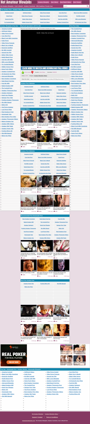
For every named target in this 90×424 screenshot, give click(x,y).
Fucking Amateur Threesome (10, 100)
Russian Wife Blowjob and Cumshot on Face (43, 208)
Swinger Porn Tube (7, 97)
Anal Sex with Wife (63, 19)
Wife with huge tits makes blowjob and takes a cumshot (60, 144)
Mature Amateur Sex (8, 121)
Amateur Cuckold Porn (62, 22)
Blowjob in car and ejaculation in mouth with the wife (44, 124)
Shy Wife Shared (6, 102)
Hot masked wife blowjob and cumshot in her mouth (28, 338)
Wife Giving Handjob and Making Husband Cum (59, 208)
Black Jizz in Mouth (45, 16)
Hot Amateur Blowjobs (37, 414)
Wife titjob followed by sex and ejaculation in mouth (44, 273)
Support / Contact (37, 417)
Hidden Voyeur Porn (27, 22)
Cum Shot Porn (63, 12)
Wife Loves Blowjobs (80, 19)
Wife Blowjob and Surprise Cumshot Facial (60, 124)
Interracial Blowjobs (7, 76)
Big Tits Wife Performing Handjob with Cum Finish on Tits (60, 255)
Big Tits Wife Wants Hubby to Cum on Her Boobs (44, 338)
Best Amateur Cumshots (9, 78)
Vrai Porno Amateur (7, 107)
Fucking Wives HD (7, 131)
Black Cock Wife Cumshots (80, 12)
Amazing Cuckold (9, 12)
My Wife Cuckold (80, 16)
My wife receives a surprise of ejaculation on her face (28, 189)
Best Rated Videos (65, 2)
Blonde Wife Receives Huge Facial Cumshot (60, 318)
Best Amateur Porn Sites (9, 116)
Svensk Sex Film (9, 19)
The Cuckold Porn (7, 88)
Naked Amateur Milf (7, 86)
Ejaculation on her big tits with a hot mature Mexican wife (28, 208)
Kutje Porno (9, 16)
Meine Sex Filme (6, 135)
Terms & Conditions (52, 417)
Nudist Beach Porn (45, 19)
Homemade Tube (7, 114)
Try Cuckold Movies (9, 22)
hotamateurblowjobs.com (28, 420)
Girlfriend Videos (27, 12)
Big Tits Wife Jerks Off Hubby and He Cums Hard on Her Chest (28, 125)
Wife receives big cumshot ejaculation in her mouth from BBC (60, 190)
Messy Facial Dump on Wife (28, 272)
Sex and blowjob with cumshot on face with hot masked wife (44, 254)
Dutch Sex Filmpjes (7, 95)
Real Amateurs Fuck (7, 112)
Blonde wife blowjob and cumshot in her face (59, 273)
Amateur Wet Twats (7, 126)
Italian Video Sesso (27, 19)
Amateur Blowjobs (43, 2)
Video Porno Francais (27, 16)
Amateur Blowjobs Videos (40, 75)
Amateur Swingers (7, 93)
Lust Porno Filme (7, 109)
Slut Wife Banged (7, 133)
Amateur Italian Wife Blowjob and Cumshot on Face (28, 318)
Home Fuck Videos (45, 22)
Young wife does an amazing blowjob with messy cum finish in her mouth (28, 255)
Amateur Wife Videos (8, 124)
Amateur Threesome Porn (9, 90)
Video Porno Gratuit (45, 12)
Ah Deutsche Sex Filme (80, 22)
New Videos (54, 2)
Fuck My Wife (5, 83)
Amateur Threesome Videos (10, 119)
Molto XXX (5, 105)
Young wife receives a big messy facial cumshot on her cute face (44, 145)
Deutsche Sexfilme (63, 16)
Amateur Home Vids (7, 128)
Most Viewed (77, 2)
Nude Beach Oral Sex (8, 81)
